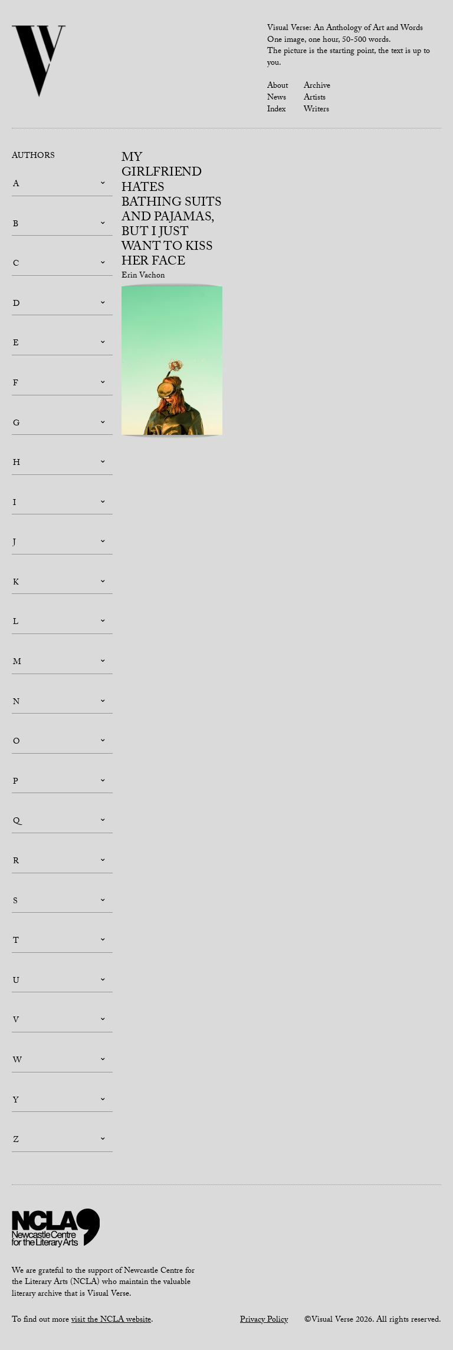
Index (276, 110)
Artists (315, 98)
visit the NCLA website (111, 1320)
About (277, 87)
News (276, 98)
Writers (316, 110)
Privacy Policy (264, 1320)
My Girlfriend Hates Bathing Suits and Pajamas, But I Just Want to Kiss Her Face (172, 210)
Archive (317, 87)
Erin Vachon (143, 276)
